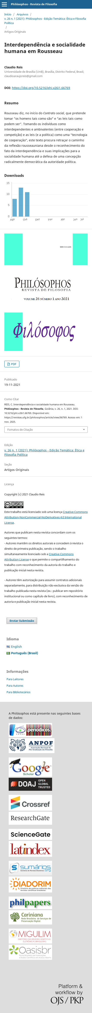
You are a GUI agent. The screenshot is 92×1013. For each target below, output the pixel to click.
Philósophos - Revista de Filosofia (34, 4)
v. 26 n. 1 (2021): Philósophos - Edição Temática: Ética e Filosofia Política (45, 21)
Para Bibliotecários (18, 692)
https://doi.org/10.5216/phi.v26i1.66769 (41, 88)
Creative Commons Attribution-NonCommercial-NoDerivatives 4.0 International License (46, 517)
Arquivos (22, 14)
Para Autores (15, 686)
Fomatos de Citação (20, 430)
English (16, 646)
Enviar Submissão (22, 621)
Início (7, 14)
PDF (13, 364)
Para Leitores (15, 679)
